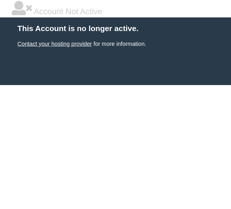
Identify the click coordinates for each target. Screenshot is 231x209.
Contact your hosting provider (54, 44)
